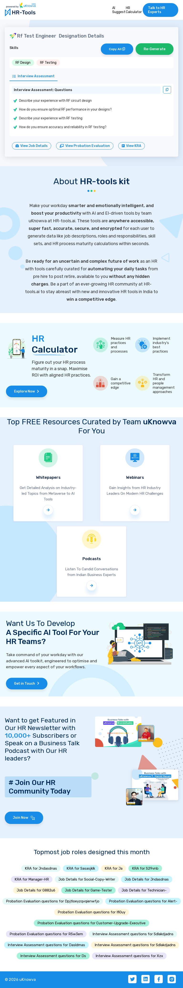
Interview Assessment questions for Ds (53, 956)
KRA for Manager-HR (32, 879)
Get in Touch (26, 684)
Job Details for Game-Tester (88, 890)
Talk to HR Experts (156, 10)
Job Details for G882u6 (36, 890)
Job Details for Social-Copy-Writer (86, 879)
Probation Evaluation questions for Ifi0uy (91, 912)
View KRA (131, 146)
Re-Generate (154, 49)
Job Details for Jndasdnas (147, 879)
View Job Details (31, 146)
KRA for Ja (113, 868)
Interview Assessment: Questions (43, 90)
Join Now (24, 817)
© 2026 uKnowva (20, 979)
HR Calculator (134, 10)
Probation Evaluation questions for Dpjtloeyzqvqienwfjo (52, 901)
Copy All (117, 49)
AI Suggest (118, 10)
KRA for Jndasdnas (41, 868)
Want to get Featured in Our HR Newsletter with (40, 728)
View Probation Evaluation (85, 146)
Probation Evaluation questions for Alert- (143, 901)
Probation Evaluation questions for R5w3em (46, 934)
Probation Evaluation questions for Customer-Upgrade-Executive (91, 923)
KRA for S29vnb (145, 868)
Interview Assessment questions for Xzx (129, 956)
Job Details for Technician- (144, 890)
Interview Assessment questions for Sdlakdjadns (132, 934)
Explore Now (26, 391)
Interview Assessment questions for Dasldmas (46, 945)
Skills (14, 48)
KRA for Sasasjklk (80, 868)
